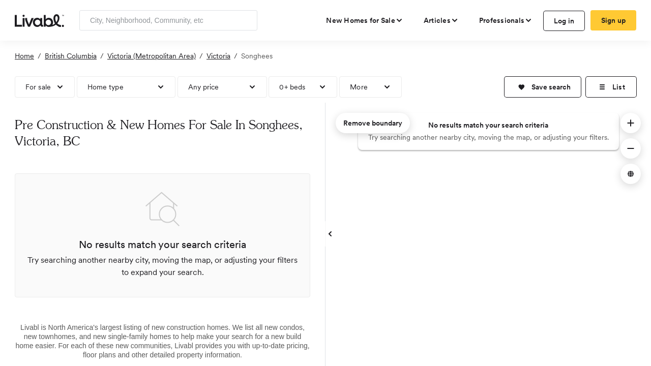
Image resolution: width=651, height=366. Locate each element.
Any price (203, 87)
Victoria (218, 56)
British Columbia (71, 56)
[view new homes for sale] (364, 20)
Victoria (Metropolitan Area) (151, 56)
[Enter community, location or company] (168, 20)
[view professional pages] (506, 20)
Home (24, 56)
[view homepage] (39, 20)
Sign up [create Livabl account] (613, 20)
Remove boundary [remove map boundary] (372, 123)
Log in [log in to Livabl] (564, 21)
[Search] (245, 20)
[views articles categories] (441, 20)
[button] (543, 87)
